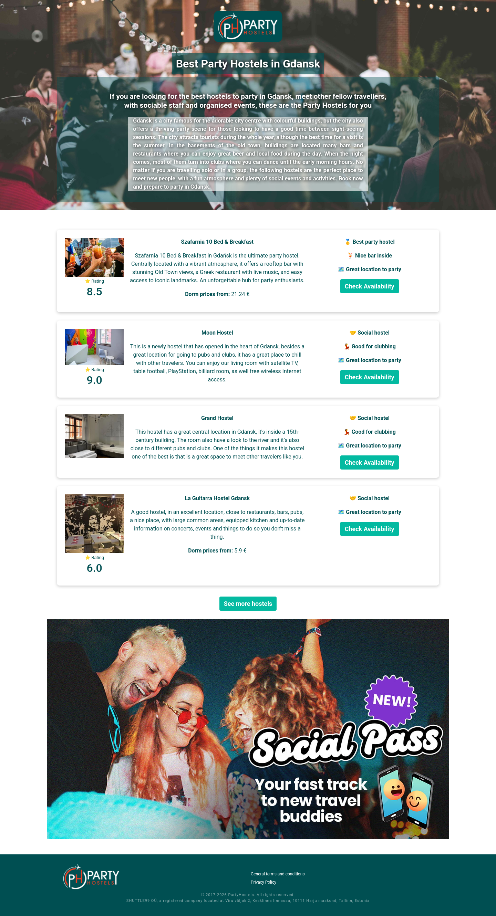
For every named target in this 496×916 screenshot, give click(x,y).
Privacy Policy (263, 882)
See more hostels (248, 603)
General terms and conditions (278, 874)
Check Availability (369, 286)
